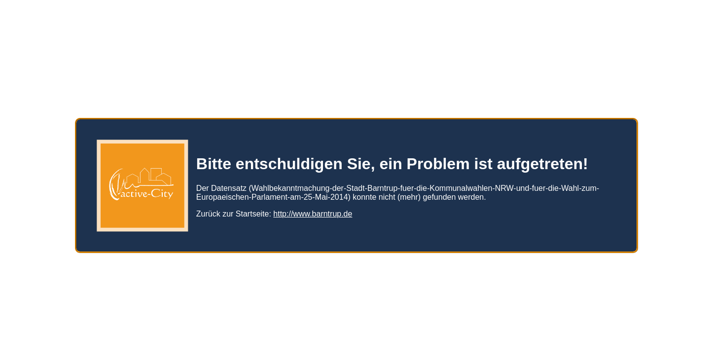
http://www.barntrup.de (312, 210)
